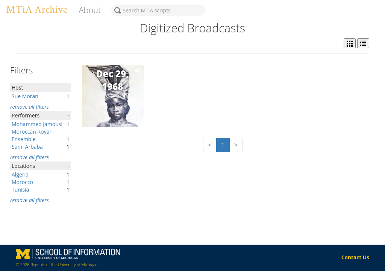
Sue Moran (25, 96)
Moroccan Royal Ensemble (31, 135)
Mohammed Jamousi (37, 124)
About (90, 10)
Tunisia (20, 189)
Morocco (22, 182)
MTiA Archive (36, 10)
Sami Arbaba (27, 146)
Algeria (20, 174)
